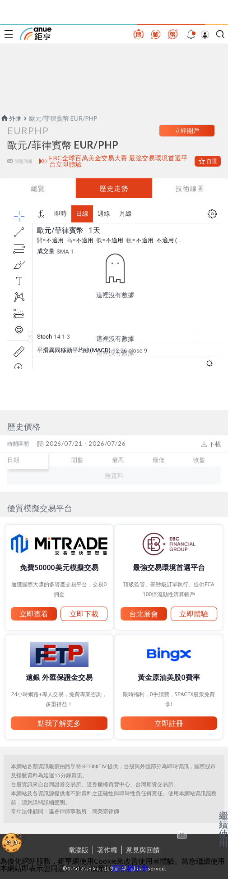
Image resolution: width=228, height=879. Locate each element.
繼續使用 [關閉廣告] (223, 828)
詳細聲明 (54, 802)
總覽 (38, 188)
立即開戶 (187, 130)
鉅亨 (35, 34)
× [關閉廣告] (182, 833)
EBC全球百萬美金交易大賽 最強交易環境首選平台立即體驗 (118, 161)
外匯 (11, 118)
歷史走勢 (113, 188)
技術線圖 (190, 188)
